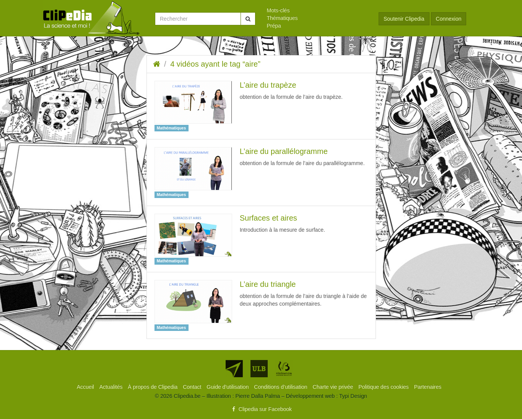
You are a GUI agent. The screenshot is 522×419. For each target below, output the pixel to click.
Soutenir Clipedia (404, 19)
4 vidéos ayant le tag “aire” (215, 64)
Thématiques (282, 18)
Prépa (274, 26)
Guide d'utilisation (228, 387)
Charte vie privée (334, 387)
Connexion (449, 19)
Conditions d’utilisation (281, 387)
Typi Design (353, 396)
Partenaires (428, 387)
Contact (193, 387)
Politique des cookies (384, 387)
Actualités (111, 387)
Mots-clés (278, 10)
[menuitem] (317, 10)
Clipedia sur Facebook (261, 409)
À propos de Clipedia (153, 387)
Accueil (86, 387)
